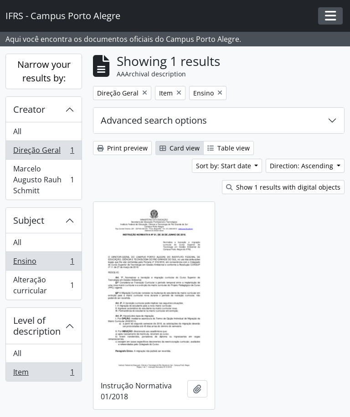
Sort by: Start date (224, 165)
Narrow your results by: (44, 71)
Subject (28, 220)
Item (43, 374)
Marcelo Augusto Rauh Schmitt (43, 180)
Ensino (43, 263)
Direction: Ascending (302, 165)
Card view (180, 148)
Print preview (122, 148)
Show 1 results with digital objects (283, 187)
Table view (228, 148)
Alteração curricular (43, 285)
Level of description (37, 325)
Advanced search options (154, 120)
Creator (29, 109)
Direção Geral (43, 152)
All (17, 131)
